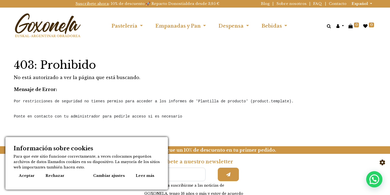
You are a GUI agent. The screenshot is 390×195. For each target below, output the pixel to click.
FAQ (317, 3)
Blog (265, 3)
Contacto (337, 3)
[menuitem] (300, 26)
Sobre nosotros (292, 3)
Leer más (145, 175)
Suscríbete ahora (92, 3)
